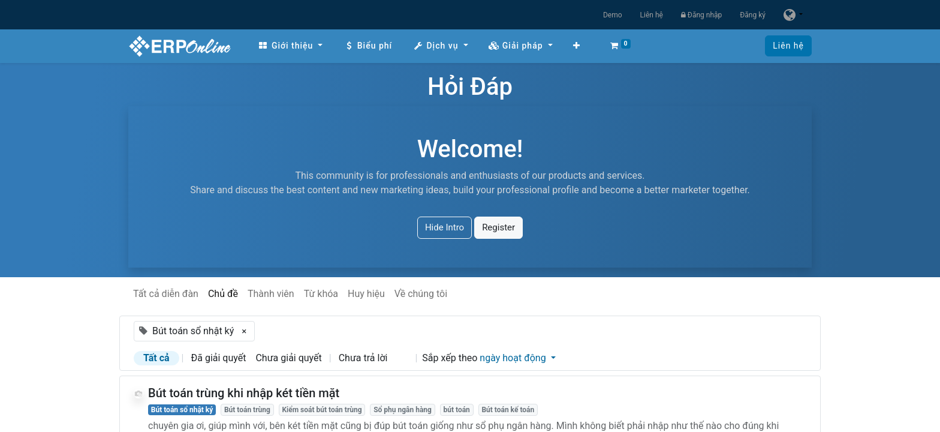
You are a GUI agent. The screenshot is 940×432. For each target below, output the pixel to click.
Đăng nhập (701, 15)
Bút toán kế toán (507, 410)
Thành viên (271, 293)
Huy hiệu (366, 293)
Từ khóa (321, 293)
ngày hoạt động (514, 358)
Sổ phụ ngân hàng (402, 410)
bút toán (456, 410)
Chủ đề (223, 293)
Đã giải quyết (218, 358)
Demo (612, 15)
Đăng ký (753, 15)
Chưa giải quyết (288, 358)
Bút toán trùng (247, 410)
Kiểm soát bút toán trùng (321, 410)
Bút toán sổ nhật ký (182, 410)
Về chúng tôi (420, 293)
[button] (577, 46)
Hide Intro (444, 227)
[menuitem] (290, 46)
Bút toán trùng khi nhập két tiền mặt (243, 393)
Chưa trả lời (363, 358)
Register (498, 227)
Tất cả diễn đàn (165, 293)
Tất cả (156, 358)
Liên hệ (651, 15)
